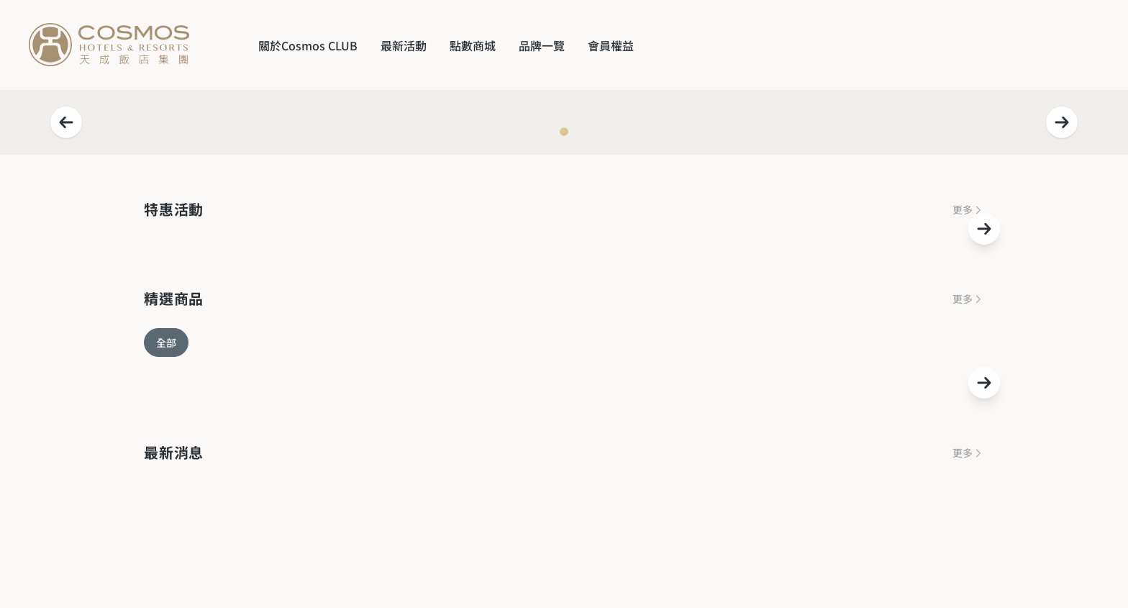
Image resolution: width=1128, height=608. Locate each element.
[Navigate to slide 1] (564, 131)
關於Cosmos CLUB (308, 45)
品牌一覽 (542, 45)
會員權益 (611, 45)
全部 (166, 342)
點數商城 (473, 45)
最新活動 (404, 45)
